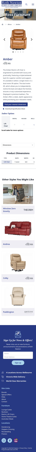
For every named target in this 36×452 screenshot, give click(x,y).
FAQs (3, 397)
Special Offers (7, 395)
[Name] (18, 353)
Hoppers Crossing (8, 429)
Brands (4, 392)
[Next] (31, 39)
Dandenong (6, 427)
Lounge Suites (7, 410)
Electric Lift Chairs (8, 414)
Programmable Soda (7, 449)
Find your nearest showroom (15, 104)
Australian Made (7, 419)
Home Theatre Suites (9, 417)
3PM (16, 449)
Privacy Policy (23, 448)
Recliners (5, 412)
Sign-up (18, 363)
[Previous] (4, 39)
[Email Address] (18, 357)
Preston (4, 434)
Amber (18, 24)
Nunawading (6, 432)
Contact (4, 402)
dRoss (10, 24)
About (4, 399)
